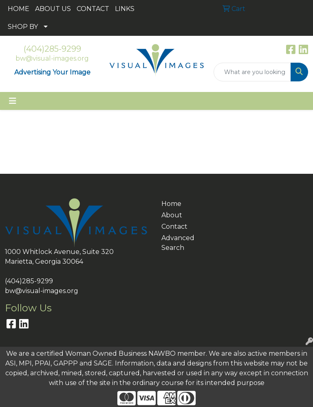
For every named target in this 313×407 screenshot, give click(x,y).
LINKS (124, 9)
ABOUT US (53, 9)
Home (171, 204)
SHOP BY (23, 27)
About (171, 215)
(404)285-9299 (52, 49)
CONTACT (93, 9)
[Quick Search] (252, 72)
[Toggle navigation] (12, 101)
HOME (18, 9)
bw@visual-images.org (52, 58)
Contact (174, 226)
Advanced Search (176, 243)
